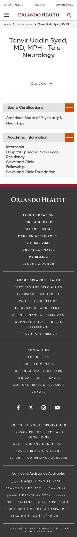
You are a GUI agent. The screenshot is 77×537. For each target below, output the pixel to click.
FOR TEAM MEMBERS (39, 364)
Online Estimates (38, 250)
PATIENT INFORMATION (38, 301)
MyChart (39, 5)
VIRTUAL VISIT (38, 243)
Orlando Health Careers (38, 371)
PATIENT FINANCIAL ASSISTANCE (38, 315)
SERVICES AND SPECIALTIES (38, 287)
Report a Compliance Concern (38, 458)
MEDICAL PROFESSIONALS (38, 378)
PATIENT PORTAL (38, 229)
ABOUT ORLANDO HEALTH (38, 280)
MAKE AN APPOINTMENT (38, 236)
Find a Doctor (24, 24)
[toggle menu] (7, 15)
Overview (38, 84)
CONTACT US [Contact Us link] (38, 350)
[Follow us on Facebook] (18, 407)
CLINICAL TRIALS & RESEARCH (38, 385)
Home (7, 24)
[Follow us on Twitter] (31, 408)
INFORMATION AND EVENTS (38, 308)
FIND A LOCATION (38, 215)
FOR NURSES (38, 357)
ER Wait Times (64, 5)
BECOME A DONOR (38, 264)
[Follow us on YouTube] (57, 407)
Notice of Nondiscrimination (38, 425)
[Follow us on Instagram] (43, 407)
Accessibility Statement (39, 451)
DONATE (39, 392)
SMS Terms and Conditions (38, 444)
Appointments (13, 5)
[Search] (69, 15)
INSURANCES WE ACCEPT (38, 294)
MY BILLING (38, 257)
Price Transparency (38, 333)
